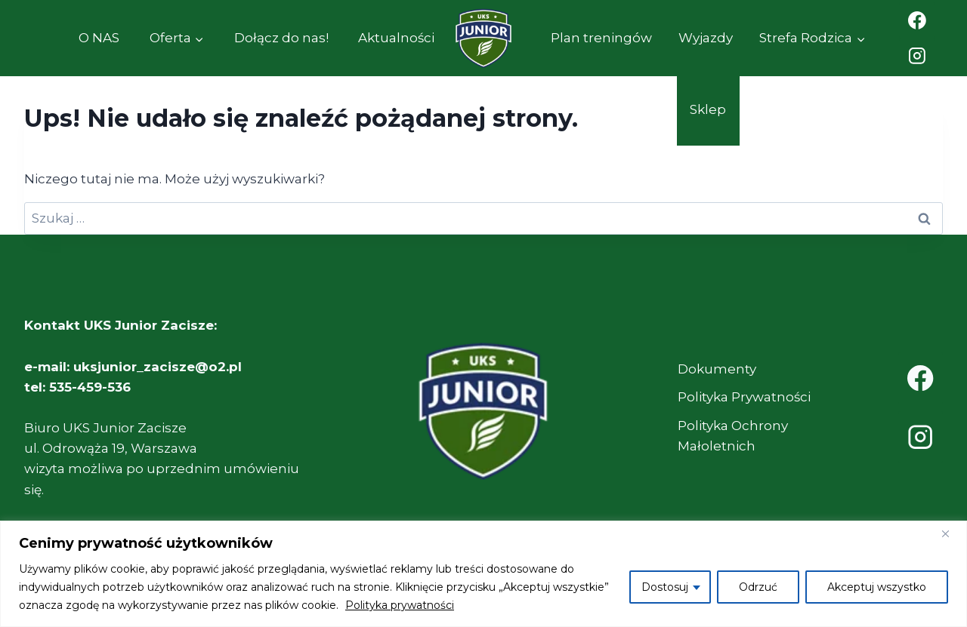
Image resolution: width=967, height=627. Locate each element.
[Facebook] (917, 20)
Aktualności (396, 37)
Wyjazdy (705, 37)
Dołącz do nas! (281, 37)
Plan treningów (601, 37)
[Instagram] (917, 56)
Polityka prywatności (399, 605)
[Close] (951, 533)
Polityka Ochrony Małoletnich (733, 435)
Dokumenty (717, 369)
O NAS (99, 37)
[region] (483, 574)
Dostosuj (664, 587)
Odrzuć (758, 587)
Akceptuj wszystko (876, 587)
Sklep (708, 109)
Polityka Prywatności (744, 396)
